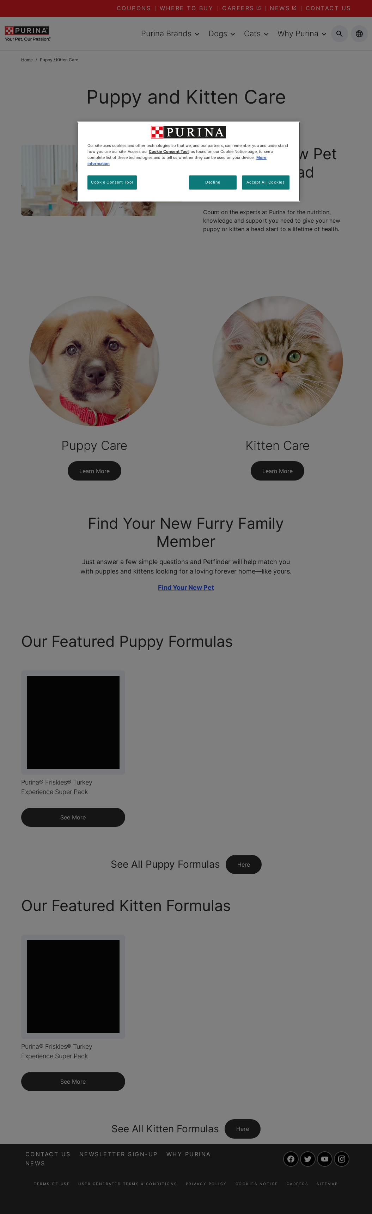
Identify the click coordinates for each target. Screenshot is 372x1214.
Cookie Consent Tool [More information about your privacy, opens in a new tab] (169, 151)
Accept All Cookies (265, 182)
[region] (188, 162)
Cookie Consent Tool (112, 182)
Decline (212, 182)
